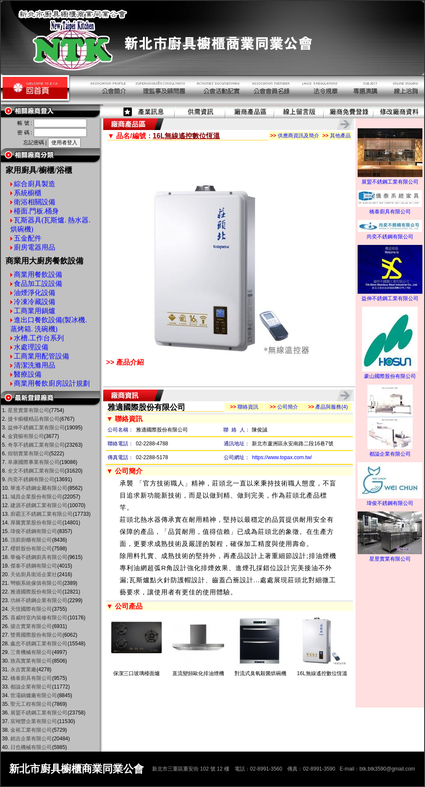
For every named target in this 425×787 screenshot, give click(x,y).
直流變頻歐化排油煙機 (198, 673)
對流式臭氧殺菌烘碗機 (260, 673)
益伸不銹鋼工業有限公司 (390, 295)
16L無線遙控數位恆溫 (322, 673)
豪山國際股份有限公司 (390, 373)
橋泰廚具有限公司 (390, 209)
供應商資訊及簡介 (294, 136)
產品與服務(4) (328, 407)
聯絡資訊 (244, 407)
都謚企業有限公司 (390, 451)
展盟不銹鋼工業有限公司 (390, 179)
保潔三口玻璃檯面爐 (136, 673)
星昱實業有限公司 (390, 556)
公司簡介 (284, 407)
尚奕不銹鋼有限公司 (390, 234)
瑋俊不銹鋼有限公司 (390, 500)
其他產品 (336, 136)
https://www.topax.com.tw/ (282, 457)
